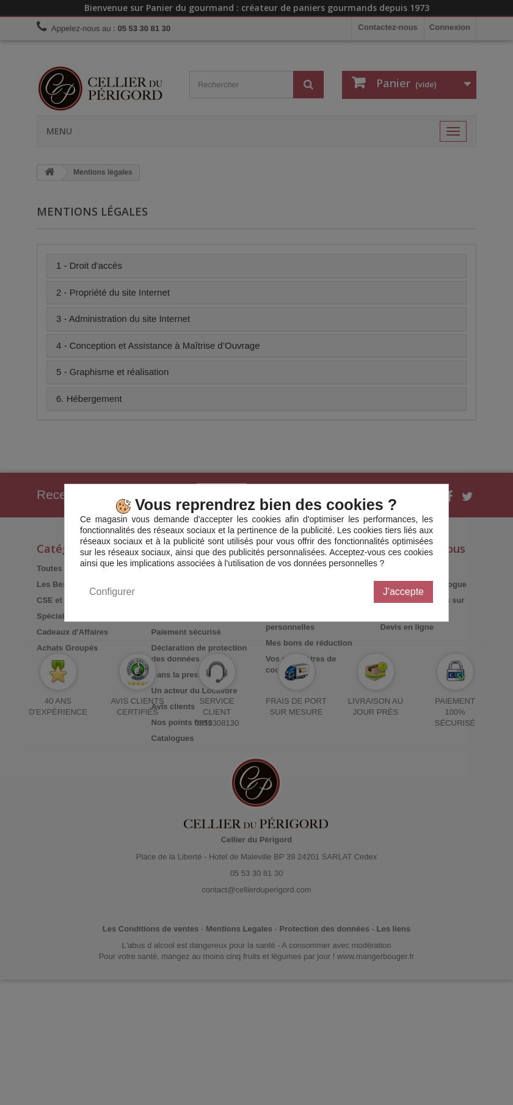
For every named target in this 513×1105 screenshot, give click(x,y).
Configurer (112, 591)
